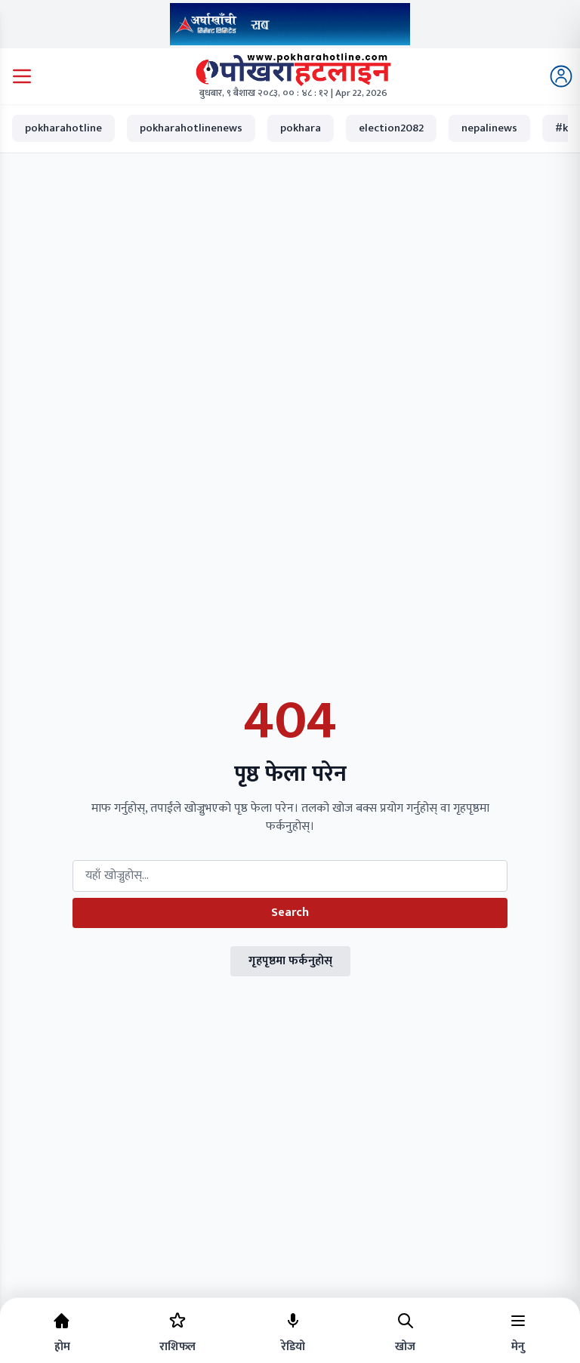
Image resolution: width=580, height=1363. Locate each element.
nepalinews (489, 128)
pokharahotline (63, 128)
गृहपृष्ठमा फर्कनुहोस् (290, 961)
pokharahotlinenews (191, 128)
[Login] (561, 76)
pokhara (300, 128)
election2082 (391, 128)
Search (290, 912)
